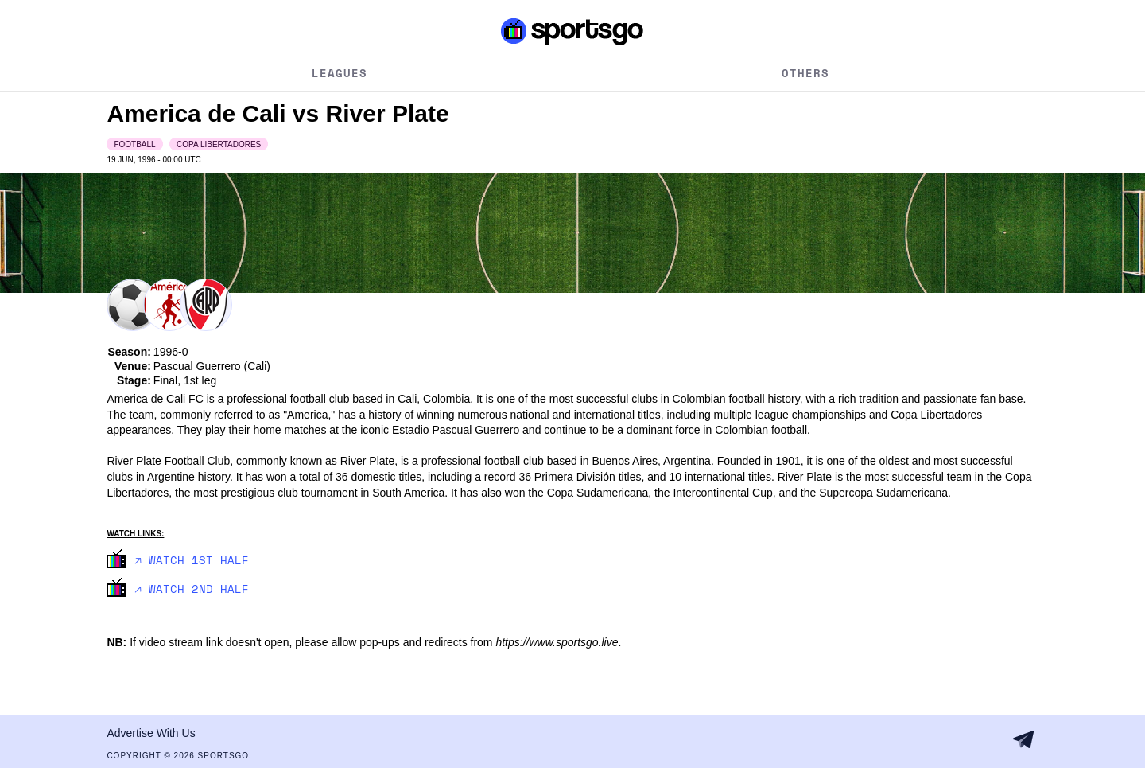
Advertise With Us (151, 733)
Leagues (339, 72)
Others (805, 72)
